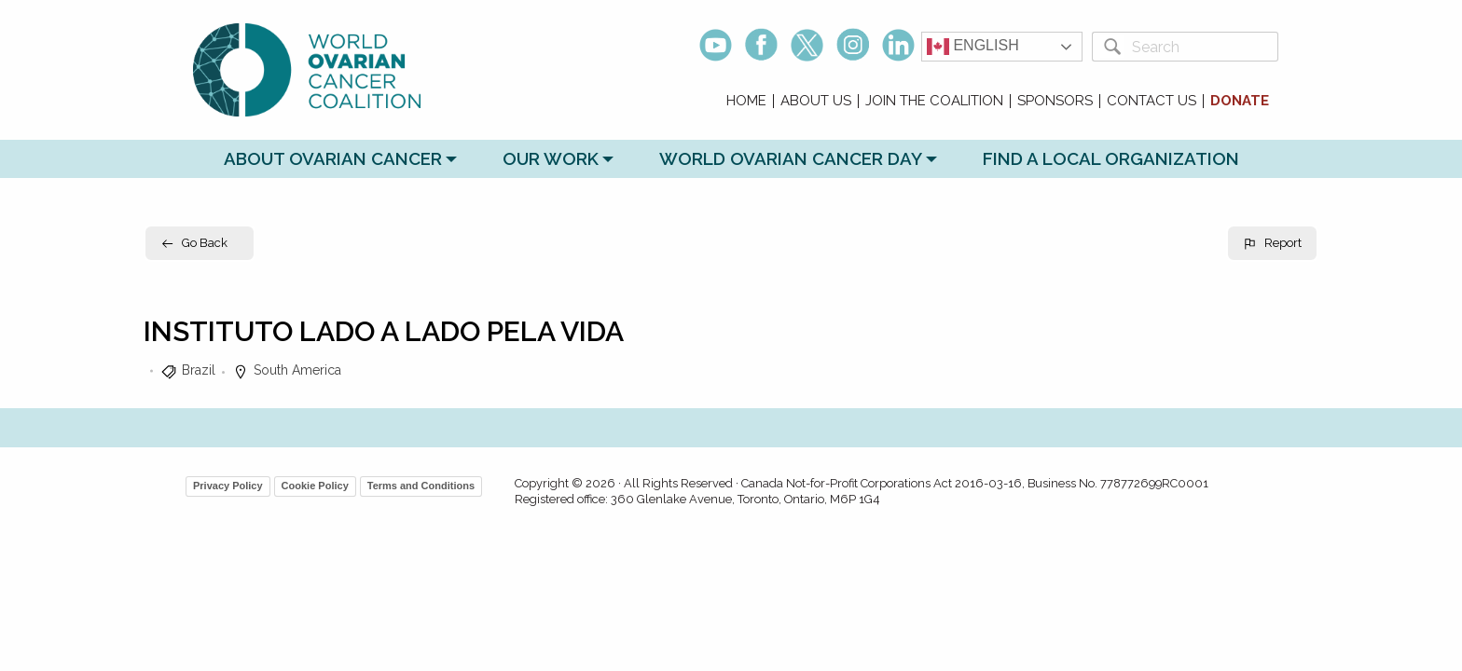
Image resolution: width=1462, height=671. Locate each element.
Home (746, 101)
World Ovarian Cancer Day (790, 158)
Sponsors (1055, 101)
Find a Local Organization (1111, 158)
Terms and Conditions (421, 485)
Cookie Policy (315, 485)
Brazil (198, 370)
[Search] (1201, 47)
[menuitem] (747, 101)
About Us (815, 101)
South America (297, 370)
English (973, 46)
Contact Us (1151, 101)
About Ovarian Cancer (333, 158)
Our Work (551, 158)
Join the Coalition (934, 101)
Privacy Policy (228, 485)
